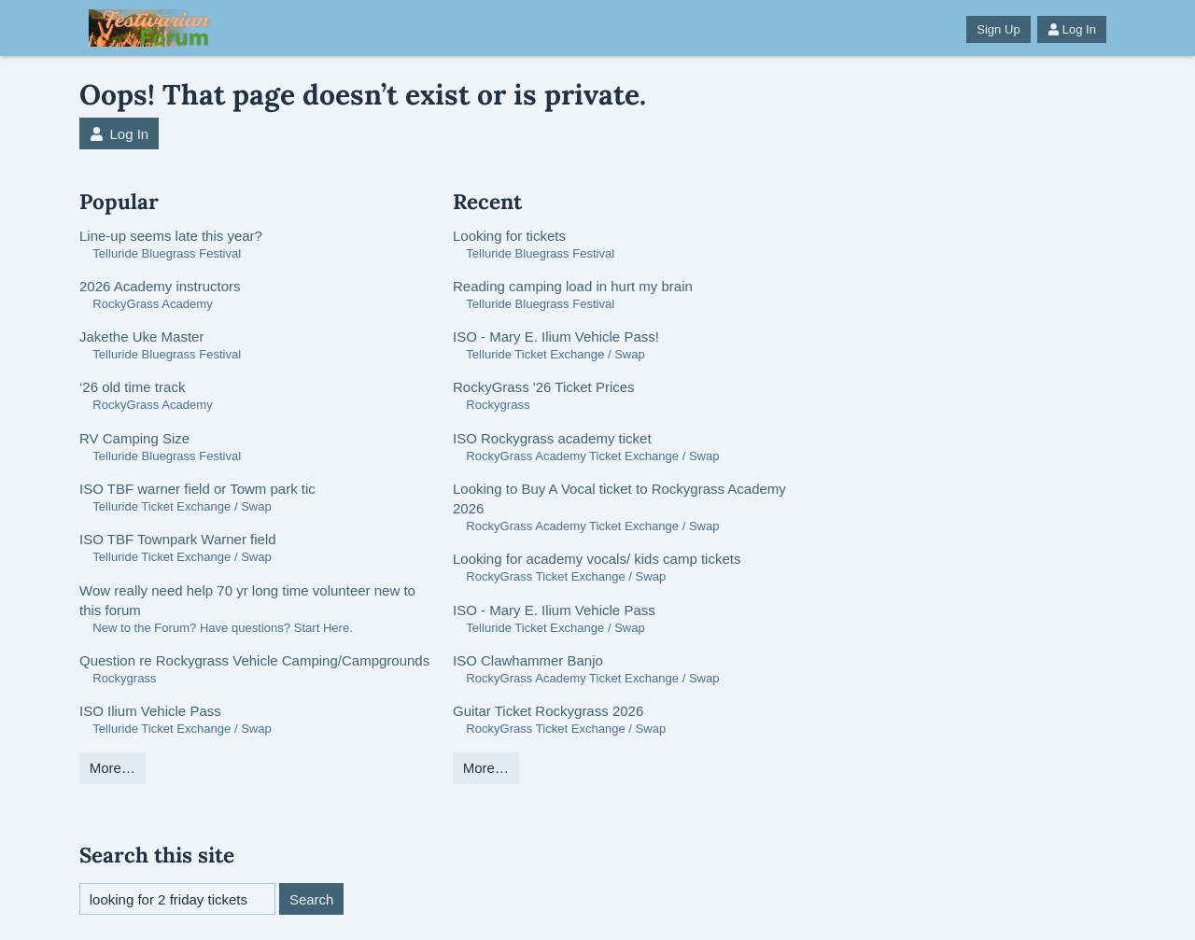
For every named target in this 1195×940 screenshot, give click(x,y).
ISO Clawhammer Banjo (528, 660)
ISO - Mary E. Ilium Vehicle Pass (554, 610)
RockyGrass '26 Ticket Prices (544, 387)
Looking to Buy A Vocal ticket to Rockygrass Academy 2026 (619, 498)
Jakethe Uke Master (141, 336)
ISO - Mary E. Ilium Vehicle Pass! (556, 336)
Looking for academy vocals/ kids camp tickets (596, 559)
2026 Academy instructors (160, 286)
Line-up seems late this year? (170, 236)
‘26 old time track (132, 387)
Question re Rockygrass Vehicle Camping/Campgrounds (254, 660)
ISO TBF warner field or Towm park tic (197, 489)
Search (311, 899)
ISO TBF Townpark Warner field (177, 539)
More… (112, 768)
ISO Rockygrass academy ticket (552, 438)
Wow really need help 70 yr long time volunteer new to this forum (247, 600)
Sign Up (998, 29)
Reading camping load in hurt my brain (573, 286)
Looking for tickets (509, 236)
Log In (1071, 29)
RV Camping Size (134, 438)
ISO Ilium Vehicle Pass (150, 711)
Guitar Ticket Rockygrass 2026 (548, 711)
